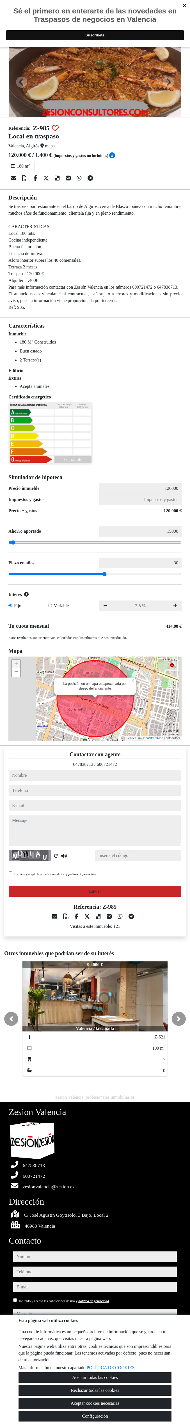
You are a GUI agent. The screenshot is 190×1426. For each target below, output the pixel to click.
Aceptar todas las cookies (95, 1377)
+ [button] (16, 664)
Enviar (95, 891)
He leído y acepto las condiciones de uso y (55, 874)
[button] (11, 1019)
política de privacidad (82, 874)
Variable (61, 605)
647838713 (83, 764)
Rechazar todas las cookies (95, 1390)
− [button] (16, 672)
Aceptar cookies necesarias (95, 1403)
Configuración (95, 1416)
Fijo (17, 605)
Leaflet (131, 738)
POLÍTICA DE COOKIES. (111, 1367)
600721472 (107, 764)
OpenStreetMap (152, 738)
